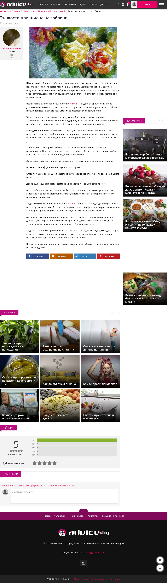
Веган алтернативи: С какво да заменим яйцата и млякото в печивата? (145, 189)
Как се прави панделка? (100, 384)
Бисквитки (115, 579)
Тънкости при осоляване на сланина (58, 347)
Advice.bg (5, 11)
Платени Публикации (54, 515)
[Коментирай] (64, 496)
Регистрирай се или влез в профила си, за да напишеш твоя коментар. (38, 485)
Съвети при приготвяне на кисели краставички (19, 379)
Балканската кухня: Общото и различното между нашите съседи (145, 224)
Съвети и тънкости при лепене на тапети (99, 347)
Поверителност (99, 579)
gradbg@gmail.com (94, 552)
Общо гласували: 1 (16, 454)
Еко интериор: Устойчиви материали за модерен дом (145, 156)
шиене (71, 203)
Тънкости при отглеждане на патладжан (12, 346)
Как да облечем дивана (59, 384)
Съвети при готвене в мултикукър (98, 416)
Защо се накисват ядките (55, 416)
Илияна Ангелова (12, 48)
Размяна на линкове (113, 515)
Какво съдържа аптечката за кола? (15, 416)
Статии (15, 11)
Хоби (63, 11)
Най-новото (77, 515)
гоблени (73, 103)
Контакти (93, 515)
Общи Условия (81, 579)
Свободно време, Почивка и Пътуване (40, 11)
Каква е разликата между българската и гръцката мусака (143, 298)
